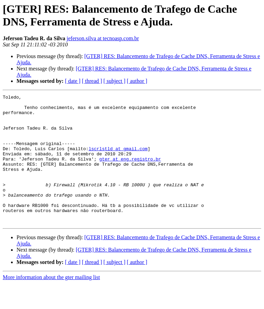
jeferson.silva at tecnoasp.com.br (103, 38)
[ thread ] (92, 81)
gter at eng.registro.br (130, 172)
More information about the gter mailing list (51, 303)
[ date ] (72, 81)
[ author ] (137, 81)
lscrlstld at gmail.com (118, 160)
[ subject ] (114, 81)
